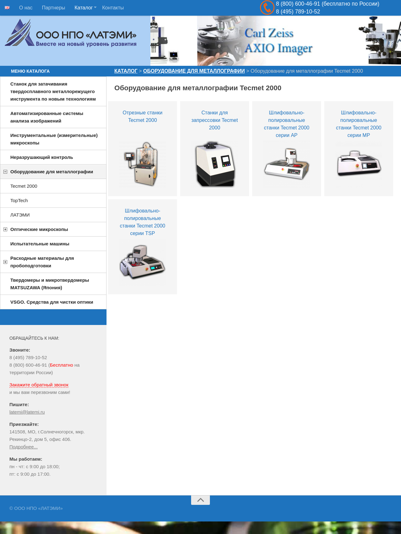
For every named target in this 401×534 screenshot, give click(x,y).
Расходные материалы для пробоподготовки (42, 261)
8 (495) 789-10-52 (28, 357)
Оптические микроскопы (39, 229)
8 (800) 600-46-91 (28, 365)
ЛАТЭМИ (20, 214)
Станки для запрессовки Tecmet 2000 (214, 120)
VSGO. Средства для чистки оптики (51, 302)
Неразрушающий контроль (41, 157)
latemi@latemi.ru (27, 412)
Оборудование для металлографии (194, 71)
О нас (26, 7)
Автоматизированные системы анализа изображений (46, 117)
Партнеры (53, 7)
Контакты (113, 7)
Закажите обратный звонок (38, 384)
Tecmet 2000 (23, 186)
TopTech (19, 200)
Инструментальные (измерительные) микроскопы (54, 139)
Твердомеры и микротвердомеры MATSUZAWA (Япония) (49, 283)
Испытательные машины (39, 243)
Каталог (84, 7)
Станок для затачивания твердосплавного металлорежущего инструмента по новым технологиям (53, 91)
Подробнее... (23, 446)
